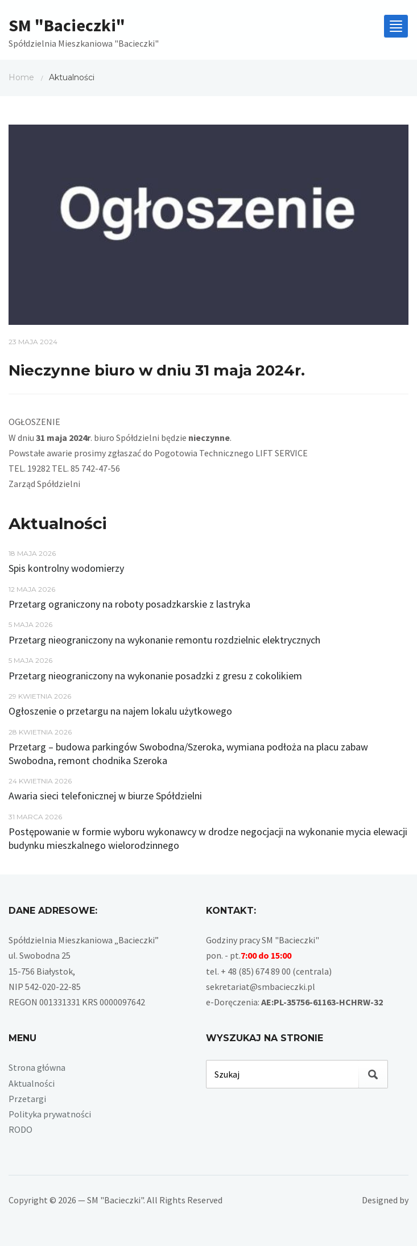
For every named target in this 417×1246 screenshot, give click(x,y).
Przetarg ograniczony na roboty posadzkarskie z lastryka (129, 603)
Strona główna (37, 1067)
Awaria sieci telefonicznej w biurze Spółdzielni (105, 795)
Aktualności (32, 1083)
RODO (20, 1129)
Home (21, 77)
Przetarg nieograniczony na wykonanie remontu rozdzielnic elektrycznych (164, 639)
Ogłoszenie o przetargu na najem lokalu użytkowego (120, 710)
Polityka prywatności (50, 1114)
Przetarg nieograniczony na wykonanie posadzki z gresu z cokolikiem (155, 675)
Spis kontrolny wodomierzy (66, 568)
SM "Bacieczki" (67, 25)
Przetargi (27, 1098)
